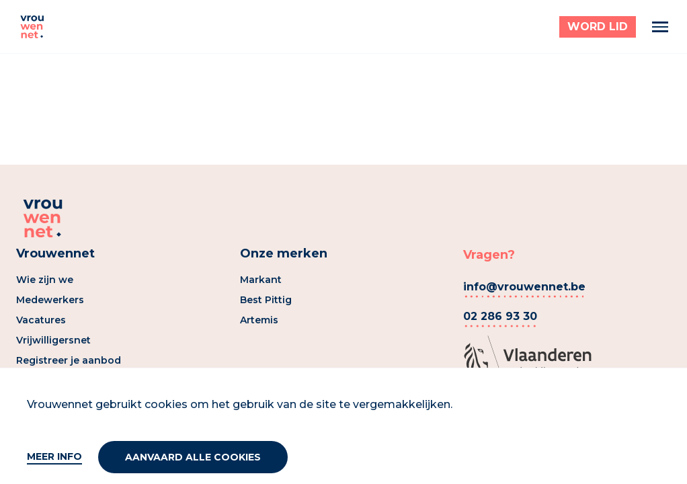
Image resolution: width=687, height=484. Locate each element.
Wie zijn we (44, 280)
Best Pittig (266, 300)
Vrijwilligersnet (53, 340)
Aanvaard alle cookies (193, 457)
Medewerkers (50, 300)
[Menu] (660, 27)
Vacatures (41, 320)
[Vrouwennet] (32, 27)
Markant (261, 280)
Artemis (259, 320)
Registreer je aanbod (68, 360)
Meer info (54, 456)
